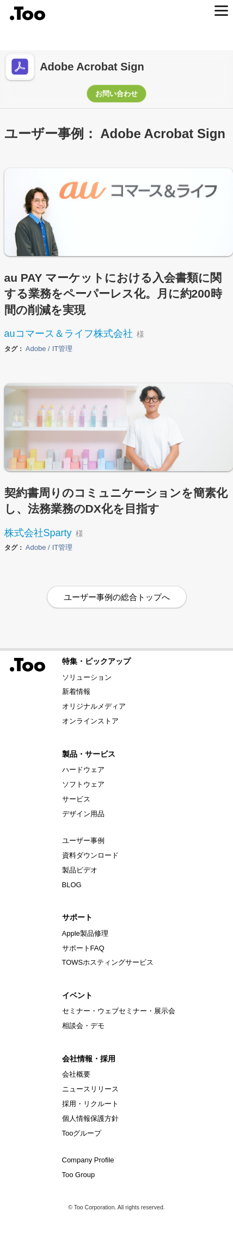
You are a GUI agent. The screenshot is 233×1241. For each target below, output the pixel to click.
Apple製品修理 (85, 933)
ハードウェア (83, 769)
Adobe (37, 349)
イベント (77, 995)
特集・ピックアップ (96, 661)
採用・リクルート (90, 1104)
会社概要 (76, 1074)
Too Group (78, 1175)
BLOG (72, 885)
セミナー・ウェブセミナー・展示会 (118, 1011)
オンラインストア (90, 721)
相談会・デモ (83, 1026)
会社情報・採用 (88, 1058)
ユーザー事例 (83, 840)
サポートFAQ (83, 948)
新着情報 (76, 691)
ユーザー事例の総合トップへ (117, 597)
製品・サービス (88, 754)
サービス (76, 799)
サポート (77, 917)
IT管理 (62, 349)
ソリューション (87, 677)
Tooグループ (82, 1133)
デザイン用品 (83, 814)
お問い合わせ (116, 94)
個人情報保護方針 (90, 1118)
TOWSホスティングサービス (108, 962)
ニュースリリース (90, 1089)
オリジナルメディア (94, 706)
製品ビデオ (79, 870)
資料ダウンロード (90, 855)
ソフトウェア (83, 784)
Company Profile (88, 1160)
